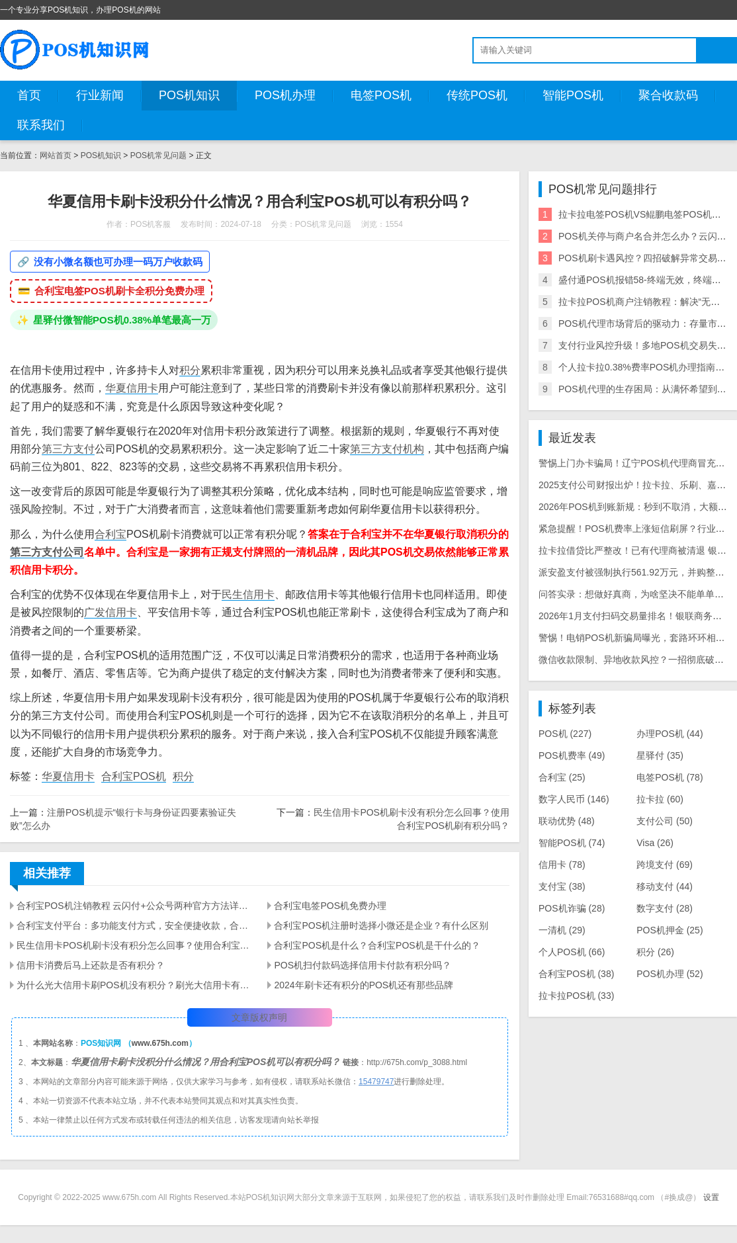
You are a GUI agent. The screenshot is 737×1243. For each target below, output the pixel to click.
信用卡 (562, 864)
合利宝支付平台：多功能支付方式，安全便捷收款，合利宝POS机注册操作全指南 (134, 925)
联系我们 (41, 125)
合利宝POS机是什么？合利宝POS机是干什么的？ (377, 945)
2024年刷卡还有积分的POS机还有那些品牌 (363, 985)
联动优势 (567, 821)
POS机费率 (572, 755)
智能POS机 (572, 95)
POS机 (565, 733)
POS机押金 (669, 930)
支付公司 (664, 821)
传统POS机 (477, 95)
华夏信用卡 (131, 388)
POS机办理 (285, 95)
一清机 (562, 930)
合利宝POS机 (133, 776)
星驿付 (659, 755)
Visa (654, 842)
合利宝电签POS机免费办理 (330, 905)
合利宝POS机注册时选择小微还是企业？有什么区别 (381, 925)
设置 (711, 1197)
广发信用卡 (110, 612)
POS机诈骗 (572, 908)
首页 (29, 95)
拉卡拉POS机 (576, 995)
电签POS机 (381, 95)
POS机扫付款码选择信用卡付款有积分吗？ (362, 965)
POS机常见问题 (158, 155)
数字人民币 (574, 799)
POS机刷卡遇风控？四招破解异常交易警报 (647, 258)
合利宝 (110, 534)
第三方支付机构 (387, 448)
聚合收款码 (668, 95)
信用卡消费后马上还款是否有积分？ (91, 965)
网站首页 (55, 155)
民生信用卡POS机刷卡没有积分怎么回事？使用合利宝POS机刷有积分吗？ (134, 945)
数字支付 (664, 908)
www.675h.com (160, 1043)
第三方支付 (68, 448)
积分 (189, 370)
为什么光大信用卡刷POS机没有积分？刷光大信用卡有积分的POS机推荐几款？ (134, 985)
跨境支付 (664, 864)
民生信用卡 (248, 594)
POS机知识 (189, 95)
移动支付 (664, 886)
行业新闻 (100, 95)
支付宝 (562, 886)
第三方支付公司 (47, 552)
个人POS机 (572, 952)
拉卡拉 (659, 799)
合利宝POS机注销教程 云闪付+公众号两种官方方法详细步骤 (134, 905)
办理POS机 (669, 733)
